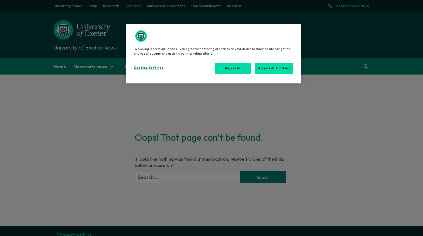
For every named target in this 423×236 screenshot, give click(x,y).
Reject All (233, 68)
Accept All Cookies (274, 68)
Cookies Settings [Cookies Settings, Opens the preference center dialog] (148, 68)
